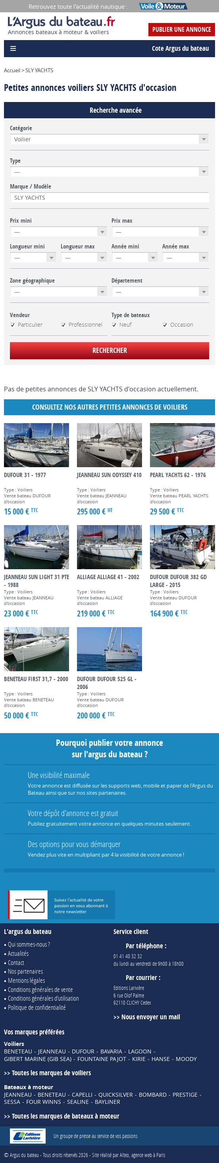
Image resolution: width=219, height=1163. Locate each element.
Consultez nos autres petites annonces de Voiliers (109, 407)
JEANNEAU (52, 1051)
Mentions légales (26, 980)
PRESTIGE (185, 1094)
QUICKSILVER (115, 1094)
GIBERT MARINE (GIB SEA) (37, 1059)
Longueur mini (27, 246)
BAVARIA (111, 1051)
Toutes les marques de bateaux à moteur (65, 1116)
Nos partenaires (25, 971)
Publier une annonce (181, 29)
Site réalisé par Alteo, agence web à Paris (128, 1155)
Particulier (26, 324)
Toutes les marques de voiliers (51, 1072)
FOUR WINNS (43, 1101)
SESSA (12, 1101)
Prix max (122, 221)
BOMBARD (153, 1094)
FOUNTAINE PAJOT (101, 1059)
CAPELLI (82, 1094)
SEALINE (78, 1101)
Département (126, 281)
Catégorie (21, 128)
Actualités (18, 953)
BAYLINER (107, 1101)
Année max (175, 246)
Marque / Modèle (30, 187)
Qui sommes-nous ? (29, 944)
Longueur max (78, 246)
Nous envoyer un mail (150, 1016)
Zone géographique (32, 281)
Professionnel (81, 324)
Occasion (177, 324)
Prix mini (21, 221)
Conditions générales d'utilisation (43, 998)
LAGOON (140, 1051)
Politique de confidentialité (37, 1007)
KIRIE (139, 1059)
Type (15, 161)
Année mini (125, 246)
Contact (16, 962)
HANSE (161, 1059)
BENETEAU (18, 1051)
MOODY (186, 1059)
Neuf (121, 324)
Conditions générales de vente (40, 989)
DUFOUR (83, 1051)
